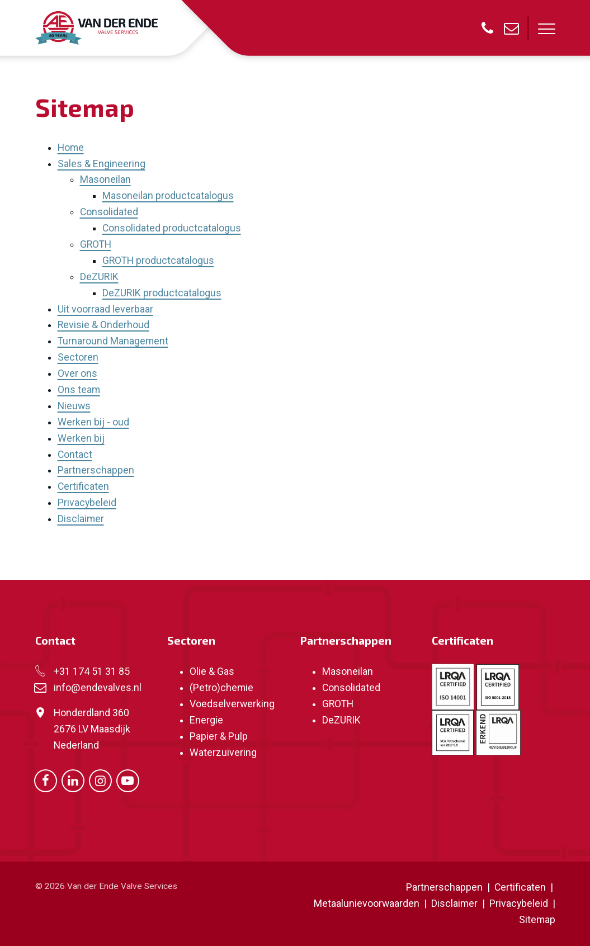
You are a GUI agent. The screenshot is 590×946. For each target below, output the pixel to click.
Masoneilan (105, 179)
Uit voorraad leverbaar (105, 309)
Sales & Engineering (101, 163)
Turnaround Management (113, 341)
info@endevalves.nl (97, 687)
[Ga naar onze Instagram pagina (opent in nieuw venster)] (100, 780)
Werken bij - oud (93, 422)
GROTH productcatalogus (158, 260)
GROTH (95, 244)
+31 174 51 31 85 (92, 671)
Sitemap (537, 919)
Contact (75, 454)
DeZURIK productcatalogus (161, 293)
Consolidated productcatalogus (171, 228)
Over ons (77, 373)
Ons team (79, 389)
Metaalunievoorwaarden (366, 903)
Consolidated (109, 211)
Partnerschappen (96, 470)
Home (71, 147)
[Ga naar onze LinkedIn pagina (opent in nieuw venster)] (73, 780)
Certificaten (83, 486)
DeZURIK (99, 276)
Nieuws (74, 405)
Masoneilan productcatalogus (168, 195)
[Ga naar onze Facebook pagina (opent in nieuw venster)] (45, 780)
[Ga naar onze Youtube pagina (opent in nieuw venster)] (127, 780)
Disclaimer (81, 518)
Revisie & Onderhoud (103, 324)
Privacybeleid (87, 502)
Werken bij (81, 438)
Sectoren (78, 357)
